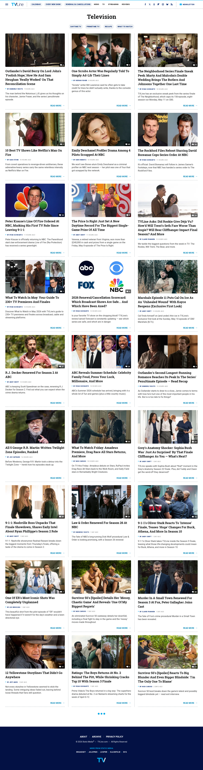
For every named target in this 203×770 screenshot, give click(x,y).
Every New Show (53, 4)
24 (129, 366)
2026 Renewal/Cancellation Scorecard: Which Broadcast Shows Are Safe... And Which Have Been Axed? (100, 302)
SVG (125, 752)
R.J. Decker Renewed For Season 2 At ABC (31, 375)
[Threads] (154, 4)
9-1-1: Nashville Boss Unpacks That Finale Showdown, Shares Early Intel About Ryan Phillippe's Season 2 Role (31, 527)
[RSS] (171, 4)
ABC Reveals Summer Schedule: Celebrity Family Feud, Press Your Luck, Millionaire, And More (101, 377)
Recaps (108, 26)
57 (63, 366)
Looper (103, 752)
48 (195, 592)
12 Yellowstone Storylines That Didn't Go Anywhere (33, 675)
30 (195, 144)
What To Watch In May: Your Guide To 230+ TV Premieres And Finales (32, 300)
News (96, 4)
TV (103, 4)
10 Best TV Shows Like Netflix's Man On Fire (33, 152)
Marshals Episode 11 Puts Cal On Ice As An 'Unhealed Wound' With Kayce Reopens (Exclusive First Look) (165, 302)
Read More (56, 105)
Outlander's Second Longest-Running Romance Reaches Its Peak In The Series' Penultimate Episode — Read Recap (167, 377)
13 (195, 667)
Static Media (88, 741)
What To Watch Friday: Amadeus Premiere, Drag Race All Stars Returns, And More (99, 452)
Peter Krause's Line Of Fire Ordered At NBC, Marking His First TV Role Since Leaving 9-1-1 (32, 225)
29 (195, 215)
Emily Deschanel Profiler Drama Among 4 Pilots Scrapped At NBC (101, 152)
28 (63, 516)
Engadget (81, 752)
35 (129, 441)
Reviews (126, 4)
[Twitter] (149, 4)
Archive (96, 736)
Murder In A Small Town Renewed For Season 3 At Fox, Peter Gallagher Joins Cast (165, 602)
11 (63, 666)
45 (129, 144)
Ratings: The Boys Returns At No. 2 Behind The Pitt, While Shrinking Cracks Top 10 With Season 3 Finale (100, 677)
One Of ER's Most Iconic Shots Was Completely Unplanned (30, 600)
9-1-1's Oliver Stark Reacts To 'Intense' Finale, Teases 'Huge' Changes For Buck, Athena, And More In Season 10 (166, 527)
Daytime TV (75, 26)
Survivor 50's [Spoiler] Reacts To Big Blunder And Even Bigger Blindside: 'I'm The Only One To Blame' (166, 677)
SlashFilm (115, 752)
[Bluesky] (167, 4)
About (83, 736)
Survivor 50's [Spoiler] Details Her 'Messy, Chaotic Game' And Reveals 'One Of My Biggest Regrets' (101, 602)
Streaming (113, 4)
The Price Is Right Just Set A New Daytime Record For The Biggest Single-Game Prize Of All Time (100, 225)
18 (63, 215)
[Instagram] (163, 4)
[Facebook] (145, 4)
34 (129, 516)
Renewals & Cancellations (78, 4)
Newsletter (187, 4)
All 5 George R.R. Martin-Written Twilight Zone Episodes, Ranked (34, 450)
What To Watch (125, 26)
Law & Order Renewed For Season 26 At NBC (99, 525)
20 (195, 441)
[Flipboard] (158, 4)
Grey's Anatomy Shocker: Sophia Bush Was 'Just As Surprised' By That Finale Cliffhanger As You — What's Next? (165, 452)
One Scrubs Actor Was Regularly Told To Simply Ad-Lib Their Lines (100, 73)
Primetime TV (93, 26)
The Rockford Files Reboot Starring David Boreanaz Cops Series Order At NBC (167, 153)
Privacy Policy (114, 736)
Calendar (36, 4)
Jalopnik (93, 752)
